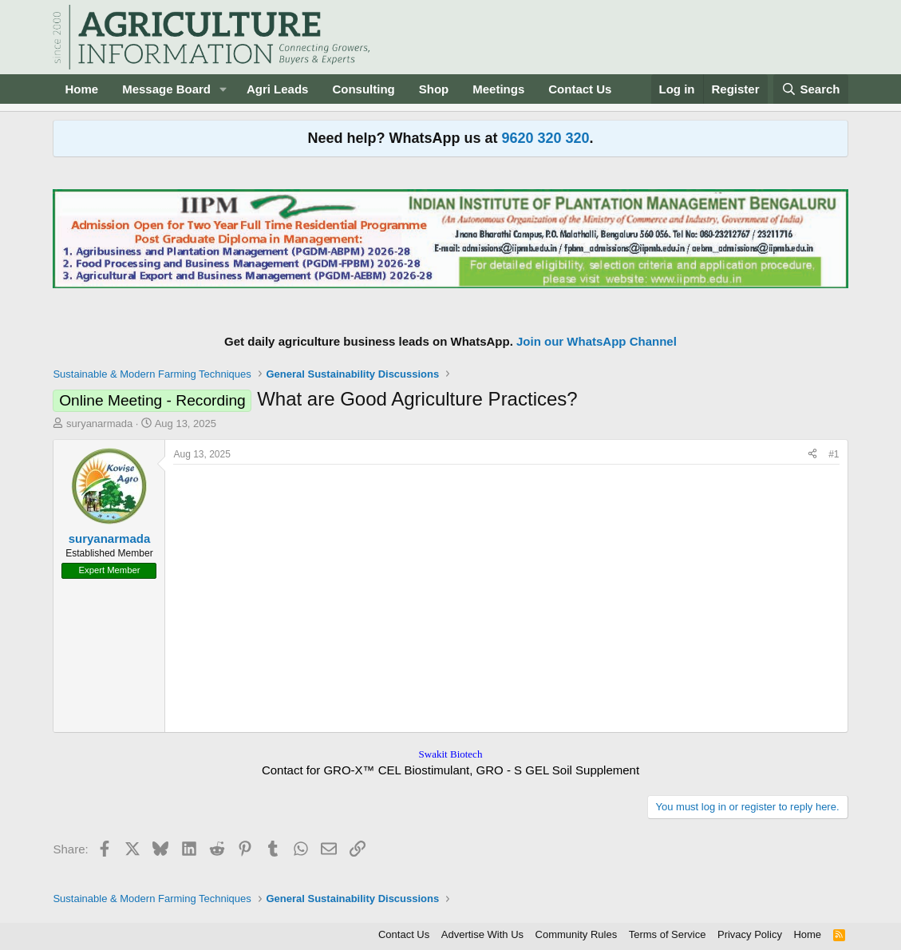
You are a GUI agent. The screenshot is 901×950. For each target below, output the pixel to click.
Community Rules (576, 934)
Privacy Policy (749, 934)
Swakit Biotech (451, 754)
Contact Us (579, 89)
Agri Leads (278, 89)
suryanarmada (99, 423)
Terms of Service (667, 934)
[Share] (812, 454)
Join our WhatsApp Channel (596, 341)
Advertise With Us (482, 934)
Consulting (363, 89)
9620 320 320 (545, 138)
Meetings (498, 89)
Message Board (166, 89)
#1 (833, 454)
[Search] (810, 89)
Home (81, 89)
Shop (434, 89)
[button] (223, 89)
